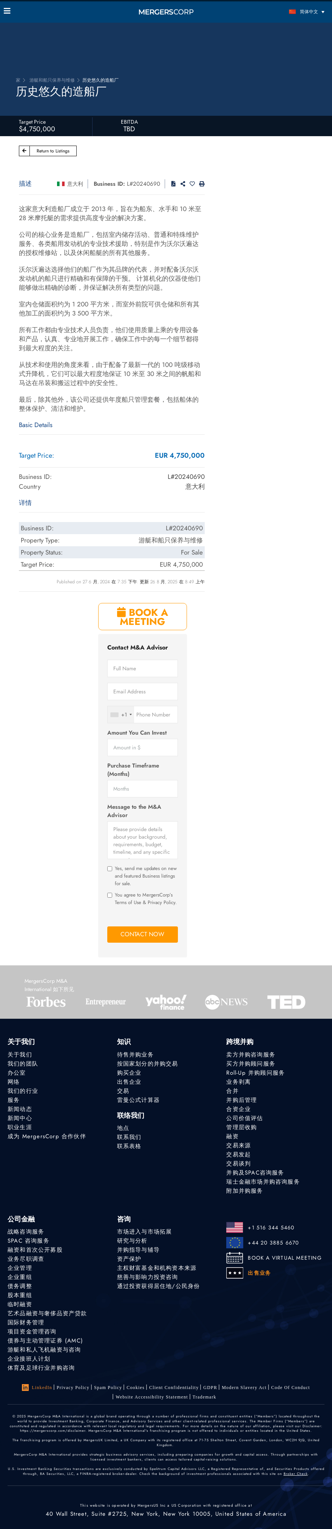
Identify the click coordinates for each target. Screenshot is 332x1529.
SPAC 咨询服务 (28, 1241)
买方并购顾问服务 (250, 1064)
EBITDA (129, 121)
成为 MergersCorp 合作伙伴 (47, 1136)
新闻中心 (20, 1118)
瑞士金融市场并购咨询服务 (263, 1182)
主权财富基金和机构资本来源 (157, 1268)
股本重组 (20, 1295)
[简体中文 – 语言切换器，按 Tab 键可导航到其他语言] (287, 11)
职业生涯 (20, 1127)
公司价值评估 (244, 1118)
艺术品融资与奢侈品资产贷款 (47, 1313)
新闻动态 (20, 1109)
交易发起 (238, 1154)
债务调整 (20, 1286)
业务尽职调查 (26, 1259)
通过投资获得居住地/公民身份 (158, 1286)
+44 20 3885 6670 (273, 1242)
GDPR (210, 1387)
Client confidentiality (174, 1387)
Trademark (204, 1397)
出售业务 (259, 1273)
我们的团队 (23, 1064)
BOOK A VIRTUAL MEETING (284, 1258)
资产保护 (129, 1259)
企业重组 (20, 1277)
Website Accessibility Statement (152, 1397)
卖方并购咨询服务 (250, 1054)
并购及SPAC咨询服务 (255, 1172)
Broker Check (296, 1473)
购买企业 (129, 1073)
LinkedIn (37, 1387)
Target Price (32, 121)
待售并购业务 (135, 1054)
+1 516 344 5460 (271, 1227)
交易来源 (238, 1145)
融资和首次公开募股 (35, 1250)
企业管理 (20, 1268)
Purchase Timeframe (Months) (133, 770)
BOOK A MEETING (142, 617)
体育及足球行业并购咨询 (41, 1368)
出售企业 (129, 1082)
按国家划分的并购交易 (147, 1064)
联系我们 (129, 1137)
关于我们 (20, 1054)
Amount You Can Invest (137, 733)
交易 (123, 1091)
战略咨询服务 (26, 1231)
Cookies (136, 1387)
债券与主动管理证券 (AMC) (45, 1340)
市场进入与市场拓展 (144, 1231)
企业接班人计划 (29, 1359)
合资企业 (238, 1109)
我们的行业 (23, 1091)
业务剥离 (238, 1082)
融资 (232, 1136)
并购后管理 (241, 1100)
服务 (14, 1100)
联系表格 (129, 1146)
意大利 (75, 184)
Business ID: (109, 184)
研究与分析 (132, 1241)
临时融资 (20, 1304)
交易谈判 (238, 1163)
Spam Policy (108, 1387)
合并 (232, 1091)
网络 (14, 1082)
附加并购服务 (244, 1191)
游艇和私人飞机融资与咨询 (44, 1349)
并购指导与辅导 (138, 1250)
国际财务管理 (26, 1322)
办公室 (17, 1073)
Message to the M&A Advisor (134, 811)
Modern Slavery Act (244, 1387)
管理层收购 (241, 1127)
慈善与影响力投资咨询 (147, 1277)
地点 (123, 1128)
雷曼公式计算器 (138, 1100)
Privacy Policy (73, 1387)
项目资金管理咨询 (32, 1331)
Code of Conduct (290, 1387)
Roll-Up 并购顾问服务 (255, 1073)
